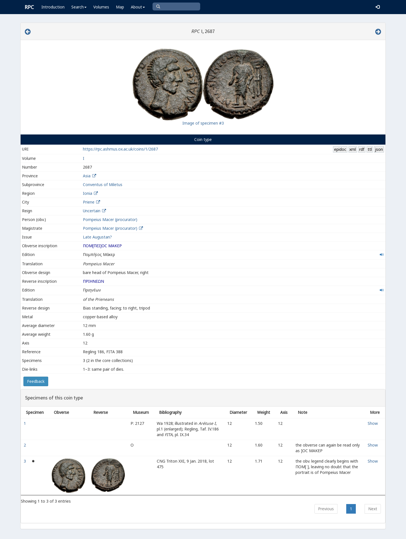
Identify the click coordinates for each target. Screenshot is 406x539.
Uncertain (91, 210)
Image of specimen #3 (203, 123)
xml (352, 149)
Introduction (53, 7)
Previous (326, 508)
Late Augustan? (97, 237)
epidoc (340, 149)
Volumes (101, 7)
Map (120, 7)
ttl (370, 149)
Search (79, 7)
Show (373, 423)
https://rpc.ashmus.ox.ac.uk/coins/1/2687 (120, 149)
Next (372, 508)
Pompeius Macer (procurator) (110, 219)
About (138, 7)
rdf (361, 149)
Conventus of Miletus (102, 184)
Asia (87, 175)
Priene (88, 202)
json (379, 149)
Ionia (87, 193)
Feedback (36, 381)
